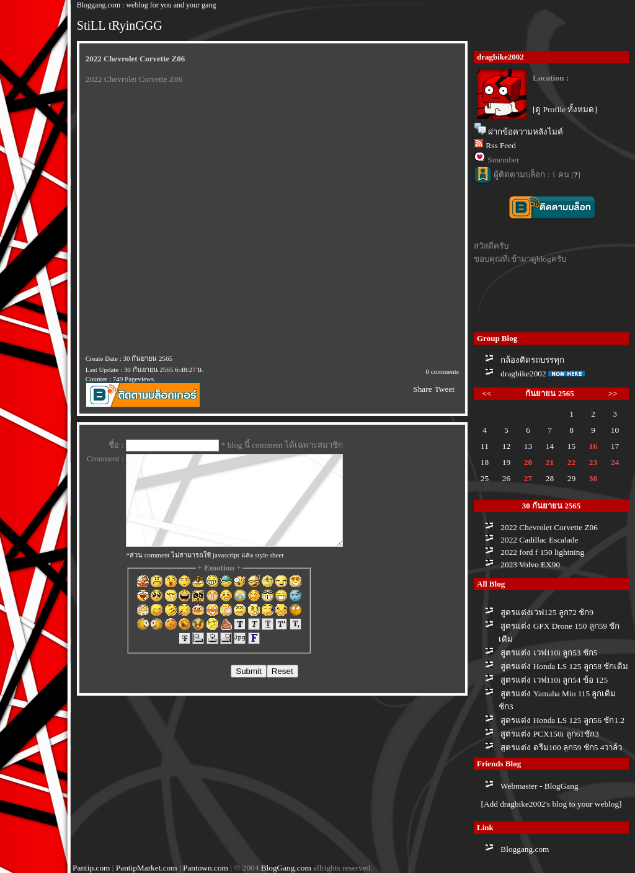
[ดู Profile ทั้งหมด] (565, 109)
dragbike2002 (523, 373)
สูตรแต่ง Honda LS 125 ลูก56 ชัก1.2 (562, 720)
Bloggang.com (524, 849)
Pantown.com (205, 867)
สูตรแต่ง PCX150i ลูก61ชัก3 (549, 733)
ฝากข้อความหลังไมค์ (525, 131)
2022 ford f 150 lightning (542, 552)
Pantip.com (91, 867)
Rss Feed (501, 145)
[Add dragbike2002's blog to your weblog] (551, 804)
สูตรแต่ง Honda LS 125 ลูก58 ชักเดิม (564, 666)
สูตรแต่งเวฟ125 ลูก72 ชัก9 (546, 612)
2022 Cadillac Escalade (539, 539)
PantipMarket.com (146, 867)
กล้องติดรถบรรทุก (532, 360)
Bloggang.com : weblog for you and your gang (146, 5)
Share (422, 389)
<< (487, 393)
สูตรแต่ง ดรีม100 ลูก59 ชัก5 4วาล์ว (561, 747)
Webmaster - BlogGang (539, 786)
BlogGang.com (286, 867)
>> (613, 393)
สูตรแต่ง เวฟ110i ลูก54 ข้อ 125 (554, 680)
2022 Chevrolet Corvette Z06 (549, 527)
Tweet (445, 389)
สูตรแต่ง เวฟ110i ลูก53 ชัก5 (548, 652)
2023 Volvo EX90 (530, 564)
